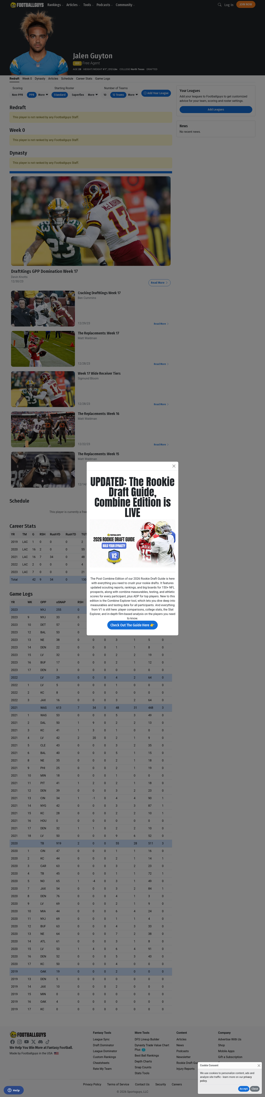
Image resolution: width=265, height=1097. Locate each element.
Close (255, 1088)
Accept (244, 1088)
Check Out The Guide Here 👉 (132, 625)
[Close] (259, 1065)
